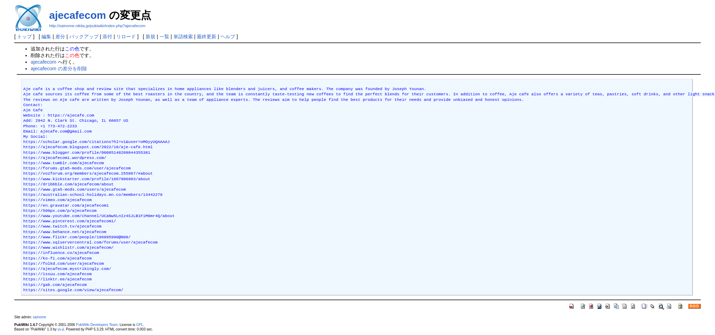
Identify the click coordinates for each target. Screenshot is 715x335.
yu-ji (60, 329)
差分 (60, 36)
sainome (39, 317)
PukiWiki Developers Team (97, 325)
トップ (24, 36)
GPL (139, 325)
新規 (150, 36)
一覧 (164, 36)
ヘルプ (227, 36)
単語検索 (183, 36)
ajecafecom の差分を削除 (59, 68)
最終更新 (206, 36)
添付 (107, 36)
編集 (46, 36)
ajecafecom (77, 15)
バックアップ (84, 36)
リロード (126, 36)
